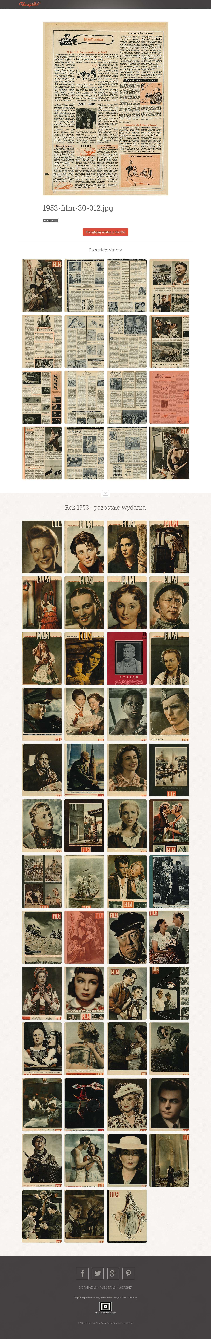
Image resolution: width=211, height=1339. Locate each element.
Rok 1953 (77, 507)
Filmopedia (32, 4)
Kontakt (125, 1287)
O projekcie (88, 1287)
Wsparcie (108, 1287)
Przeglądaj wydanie (105, 232)
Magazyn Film (50, 220)
